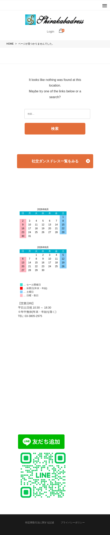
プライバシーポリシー (73, 522)
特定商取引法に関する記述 (39, 522)
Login (50, 31)
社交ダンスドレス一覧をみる (61, 161)
